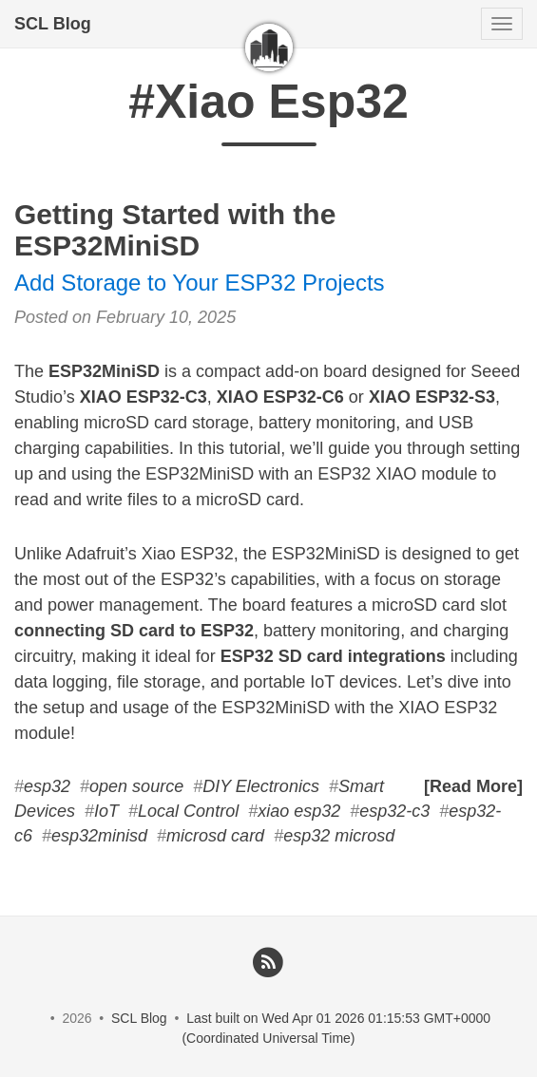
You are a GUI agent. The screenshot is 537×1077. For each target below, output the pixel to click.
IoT (106, 811)
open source (136, 786)
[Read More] (473, 786)
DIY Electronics (260, 786)
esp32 (47, 786)
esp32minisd (99, 835)
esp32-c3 (394, 811)
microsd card (215, 835)
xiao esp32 (299, 811)
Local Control (188, 811)
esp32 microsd (338, 835)
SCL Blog (52, 23)
